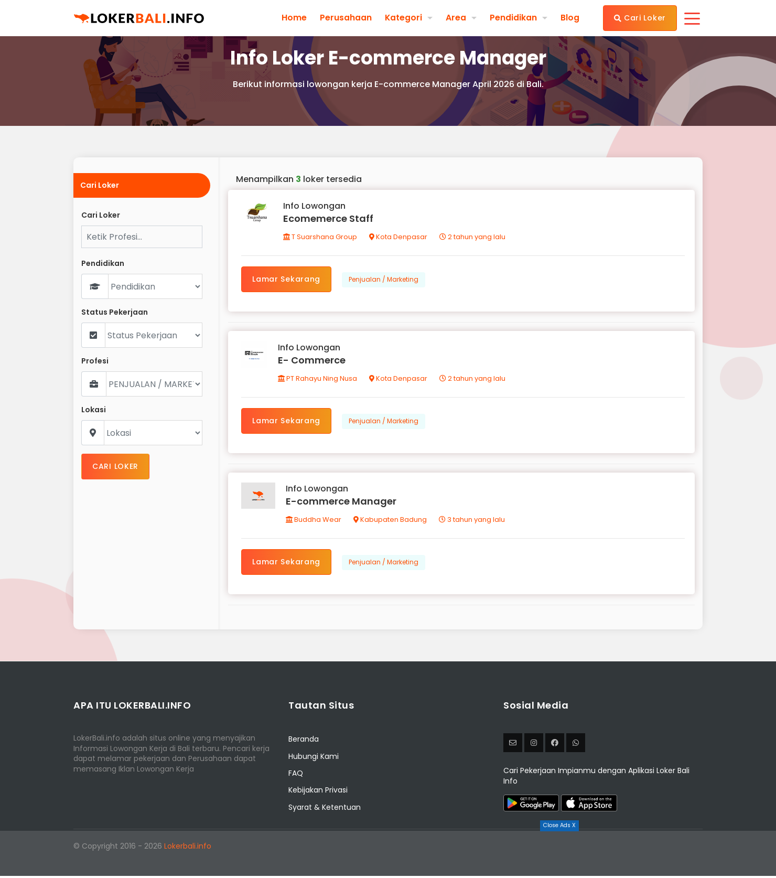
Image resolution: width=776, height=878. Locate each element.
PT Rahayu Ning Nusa (318, 379)
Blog (570, 18)
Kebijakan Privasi (318, 792)
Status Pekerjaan (114, 312)
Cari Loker (640, 18)
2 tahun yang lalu (473, 237)
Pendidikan (513, 18)
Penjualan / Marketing (384, 279)
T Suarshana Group (321, 237)
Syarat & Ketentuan (324, 809)
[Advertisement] (388, 854)
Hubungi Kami (313, 758)
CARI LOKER (115, 466)
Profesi (95, 361)
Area (456, 18)
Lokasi (93, 410)
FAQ (295, 775)
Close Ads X (559, 825)
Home (293, 18)
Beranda (303, 741)
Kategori (403, 18)
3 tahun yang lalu (472, 522)
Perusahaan (345, 18)
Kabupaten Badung (390, 522)
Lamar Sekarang (287, 279)
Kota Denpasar (399, 237)
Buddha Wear (314, 522)
